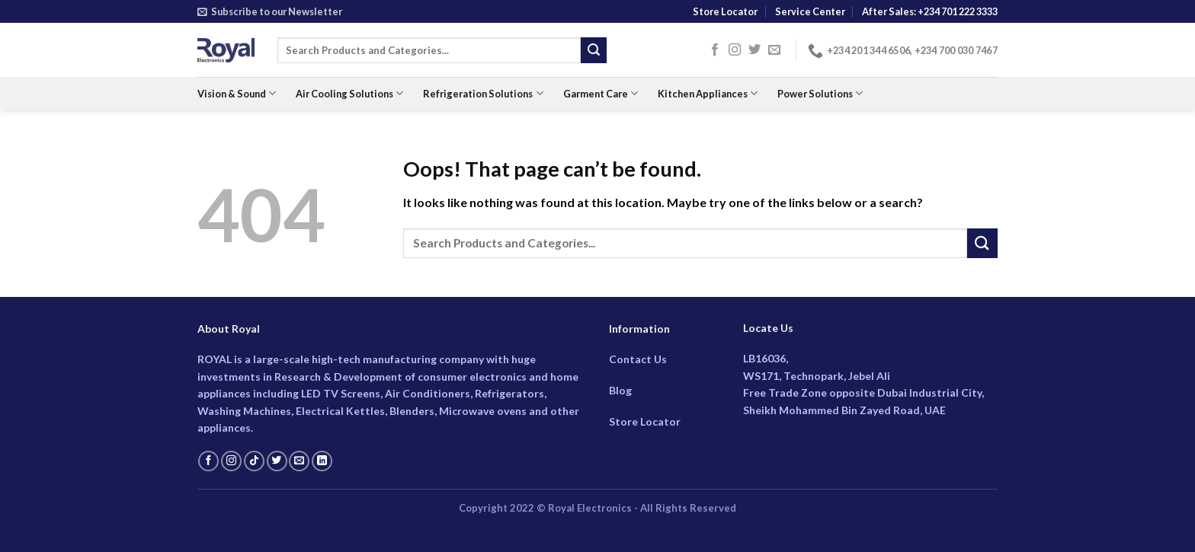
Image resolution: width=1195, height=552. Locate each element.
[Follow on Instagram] (735, 50)
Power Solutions (820, 93)
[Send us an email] (774, 50)
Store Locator (725, 11)
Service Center (810, 11)
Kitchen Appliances (708, 93)
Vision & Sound (236, 93)
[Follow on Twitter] (754, 50)
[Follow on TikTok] (254, 461)
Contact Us (638, 359)
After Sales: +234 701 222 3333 (930, 11)
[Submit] (594, 50)
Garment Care (600, 93)
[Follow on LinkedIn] (322, 461)
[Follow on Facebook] (715, 50)
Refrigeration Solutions (483, 93)
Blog (620, 390)
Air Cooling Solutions (349, 93)
